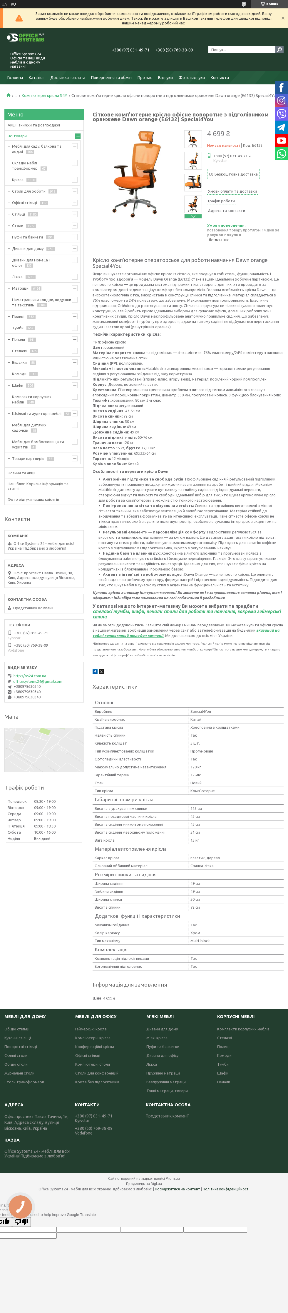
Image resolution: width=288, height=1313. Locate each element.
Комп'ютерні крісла (92, 1038)
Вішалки (19, 362)
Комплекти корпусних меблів (31, 399)
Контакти (220, 77)
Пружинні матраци (163, 1073)
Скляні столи (15, 1055)
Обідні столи (16, 1064)
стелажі (102, 611)
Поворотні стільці (20, 1047)
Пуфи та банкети (27, 237)
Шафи (17, 385)
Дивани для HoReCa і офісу (31, 262)
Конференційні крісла (94, 1047)
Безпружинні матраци (166, 1082)
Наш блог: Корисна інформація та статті (38, 486)
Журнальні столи (19, 1073)
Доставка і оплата (67, 77)
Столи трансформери (24, 1082)
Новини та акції (22, 473)
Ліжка (17, 277)
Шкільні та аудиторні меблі (36, 413)
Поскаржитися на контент (177, 1189)
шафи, (138, 611)
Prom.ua (173, 1178)
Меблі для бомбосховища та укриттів (38, 444)
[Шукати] (279, 49)
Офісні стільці (24, 203)
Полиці (18, 316)
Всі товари (17, 136)
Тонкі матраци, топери (167, 1091)
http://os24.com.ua (30, 676)
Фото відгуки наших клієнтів (33, 499)
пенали (154, 611)
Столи (17, 225)
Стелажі (19, 351)
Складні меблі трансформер (25, 165)
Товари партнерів (28, 458)
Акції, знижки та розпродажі (34, 125)
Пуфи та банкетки (162, 1047)
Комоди (19, 374)
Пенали (18, 339)
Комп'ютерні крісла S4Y (44, 95)
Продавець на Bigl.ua (144, 1184)
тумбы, (121, 611)
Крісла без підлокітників (97, 1082)
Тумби (18, 328)
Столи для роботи (29, 191)
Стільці (18, 214)
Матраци (20, 288)
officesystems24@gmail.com (37, 681)
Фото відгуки (192, 77)
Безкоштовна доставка (236, 174)
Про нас (145, 77)
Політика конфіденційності (226, 1189)
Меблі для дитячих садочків (29, 427)
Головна (15, 77)
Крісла (18, 180)
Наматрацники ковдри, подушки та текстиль (41, 302)
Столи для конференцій (96, 1073)
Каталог (36, 77)
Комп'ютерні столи (92, 1064)
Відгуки (165, 77)
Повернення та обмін (111, 77)
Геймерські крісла (91, 1029)
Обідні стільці (16, 1029)
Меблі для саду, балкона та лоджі (36, 149)
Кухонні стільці (17, 1038)
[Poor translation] (21, 1222)
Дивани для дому (27, 248)
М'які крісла (157, 1038)
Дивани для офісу (162, 1055)
